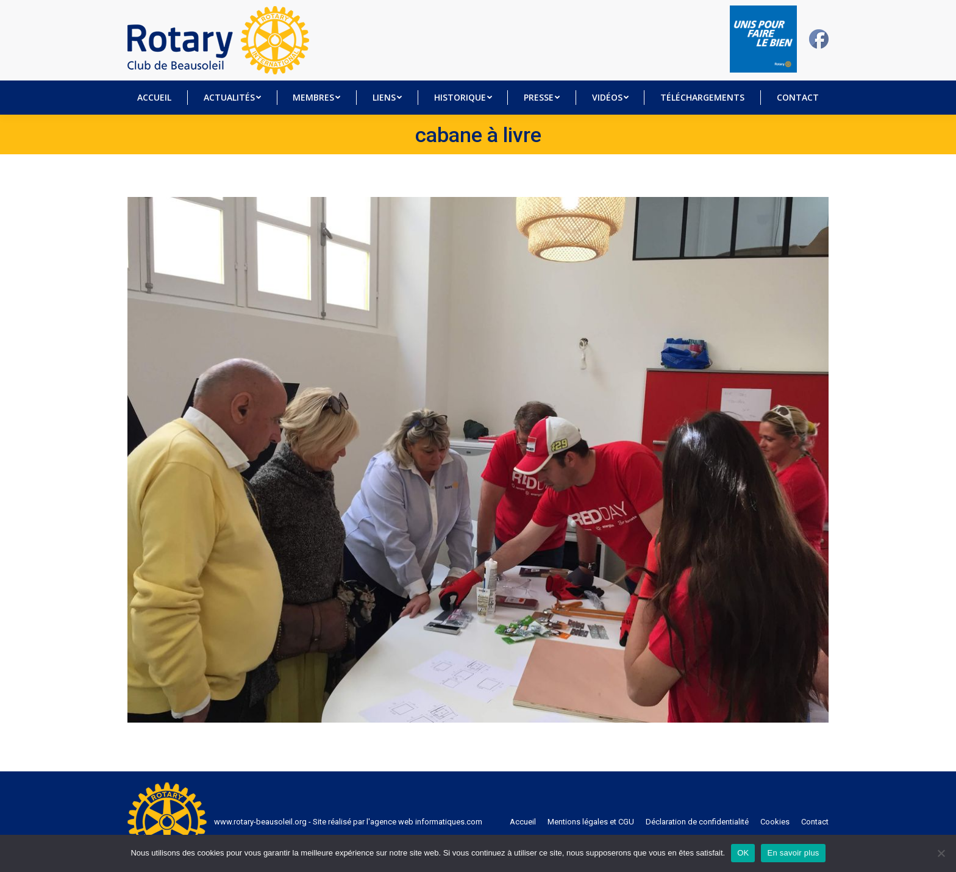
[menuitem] (154, 97)
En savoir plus (793, 852)
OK (743, 852)
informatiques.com (448, 821)
